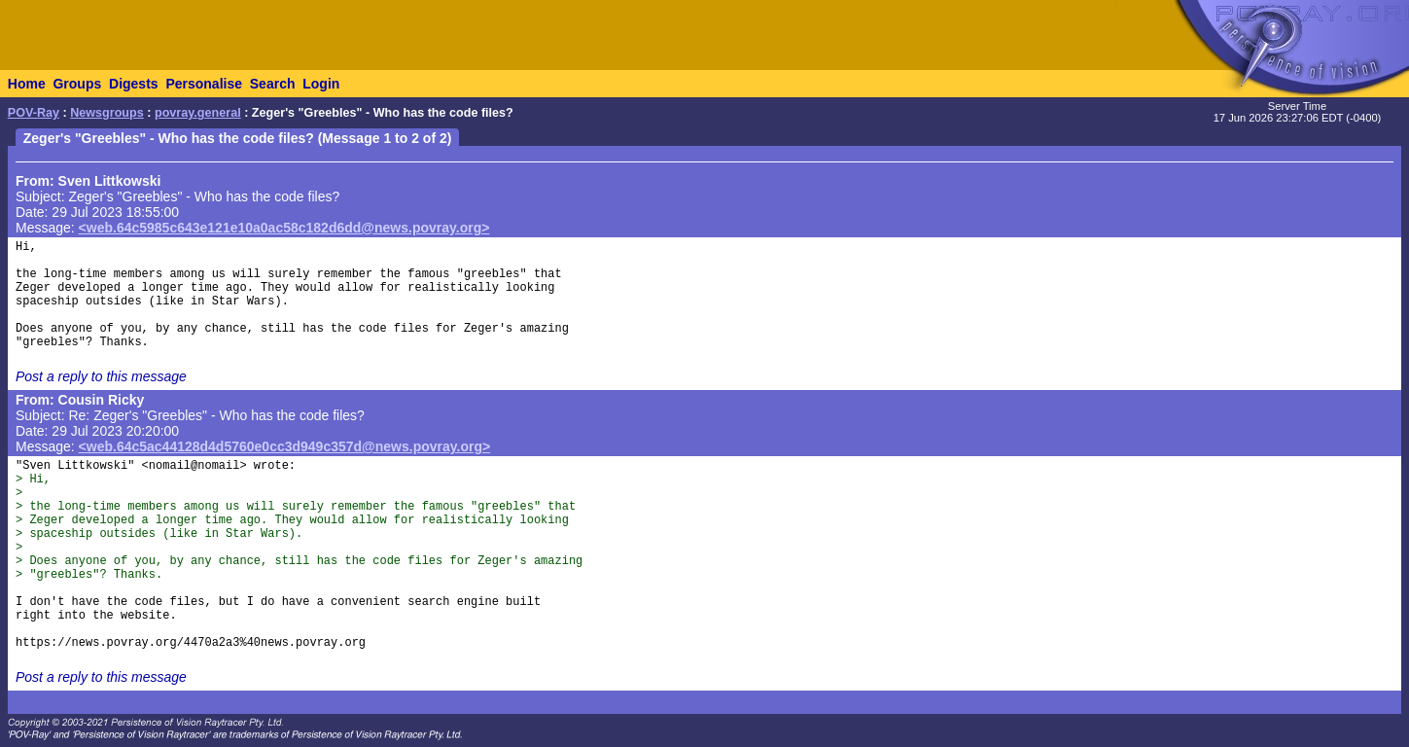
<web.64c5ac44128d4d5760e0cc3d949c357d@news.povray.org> (285, 446)
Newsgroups (107, 113)
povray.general (198, 113)
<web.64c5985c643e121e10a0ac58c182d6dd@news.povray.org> (284, 227)
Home (27, 83)
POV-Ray (33, 113)
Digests (134, 83)
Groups (77, 83)
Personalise (203, 83)
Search (273, 83)
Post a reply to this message (101, 376)
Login (320, 83)
